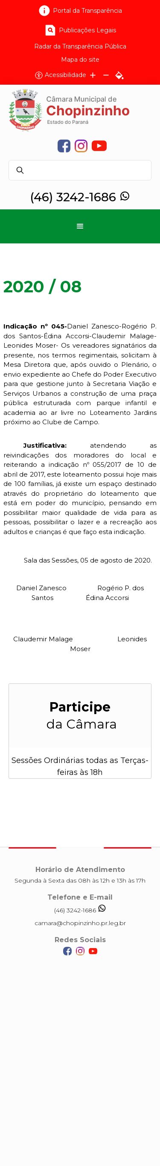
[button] (80, 226)
